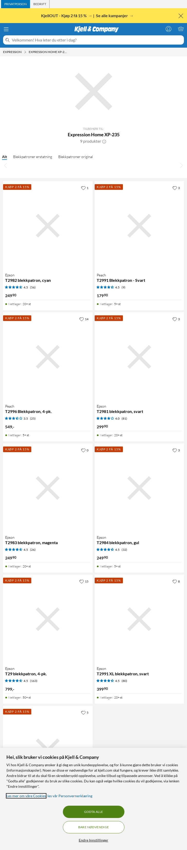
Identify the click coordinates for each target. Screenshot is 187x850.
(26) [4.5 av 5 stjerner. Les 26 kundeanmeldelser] (33, 550)
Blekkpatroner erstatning (32, 156)
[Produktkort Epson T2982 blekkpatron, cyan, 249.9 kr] (48, 226)
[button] (104, 141)
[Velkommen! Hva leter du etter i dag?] (97, 40)
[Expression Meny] (25, 52)
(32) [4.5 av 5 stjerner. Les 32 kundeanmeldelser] (124, 550)
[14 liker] (83, 319)
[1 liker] (84, 188)
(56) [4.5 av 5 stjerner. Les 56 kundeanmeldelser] (33, 287)
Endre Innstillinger (93, 840)
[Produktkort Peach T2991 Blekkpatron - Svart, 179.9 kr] (139, 226)
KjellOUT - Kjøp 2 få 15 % (64, 15)
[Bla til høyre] (181, 165)
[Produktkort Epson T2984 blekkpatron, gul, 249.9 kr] (139, 488)
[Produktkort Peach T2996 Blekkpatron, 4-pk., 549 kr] (48, 357)
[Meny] (6, 29)
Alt (4, 156)
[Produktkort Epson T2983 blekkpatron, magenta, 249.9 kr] (48, 488)
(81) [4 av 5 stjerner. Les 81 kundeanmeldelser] (124, 418)
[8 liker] (176, 581)
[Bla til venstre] (5, 165)
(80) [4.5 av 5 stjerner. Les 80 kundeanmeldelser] (124, 681)
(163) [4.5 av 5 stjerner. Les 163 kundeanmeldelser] (33, 681)
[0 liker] (84, 450)
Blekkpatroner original (75, 156)
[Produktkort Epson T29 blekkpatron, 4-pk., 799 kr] (48, 619)
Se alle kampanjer (112, 15)
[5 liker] (84, 712)
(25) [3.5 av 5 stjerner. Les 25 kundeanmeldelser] (33, 418)
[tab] (15, 4)
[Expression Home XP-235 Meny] (68, 52)
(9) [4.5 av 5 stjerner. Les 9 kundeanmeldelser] (123, 287)
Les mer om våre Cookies (26, 796)
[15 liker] (83, 581)
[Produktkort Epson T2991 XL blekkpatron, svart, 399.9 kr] (139, 619)
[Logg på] (168, 29)
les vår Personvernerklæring (69, 796)
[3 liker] (176, 188)
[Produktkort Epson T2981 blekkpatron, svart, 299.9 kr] (139, 357)
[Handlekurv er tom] (181, 29)
